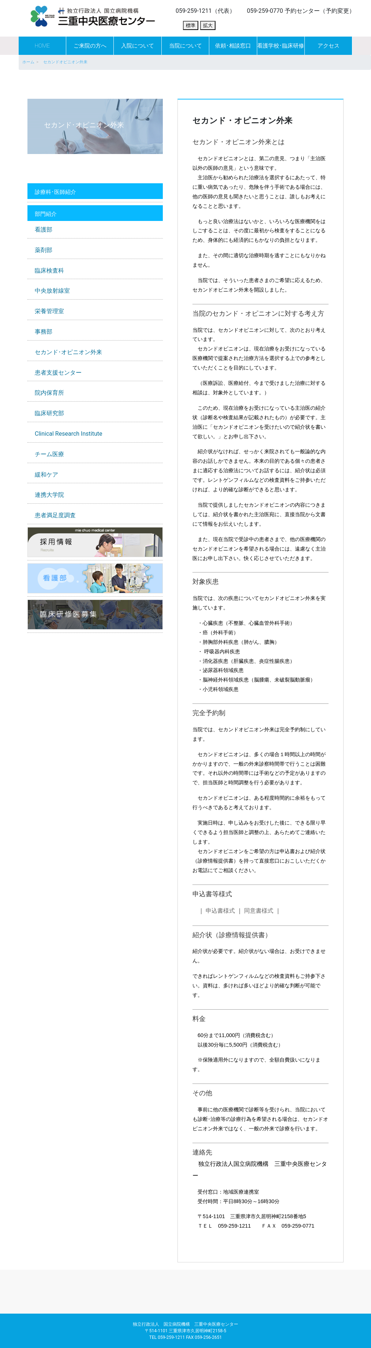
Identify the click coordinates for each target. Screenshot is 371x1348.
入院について (137, 45)
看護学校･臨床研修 (280, 45)
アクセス (329, 45)
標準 (190, 25)
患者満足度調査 (55, 515)
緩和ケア (46, 474)
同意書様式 (258, 911)
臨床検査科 (49, 270)
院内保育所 (49, 392)
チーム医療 (49, 454)
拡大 (208, 25)
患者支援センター (58, 372)
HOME (42, 45)
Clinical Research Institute (68, 433)
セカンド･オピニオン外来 (68, 352)
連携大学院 (49, 494)
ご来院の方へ (90, 45)
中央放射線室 (52, 290)
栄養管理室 (49, 311)
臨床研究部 (49, 413)
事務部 (43, 331)
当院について (185, 45)
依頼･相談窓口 (233, 45)
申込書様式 (220, 911)
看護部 (43, 229)
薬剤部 (43, 250)
